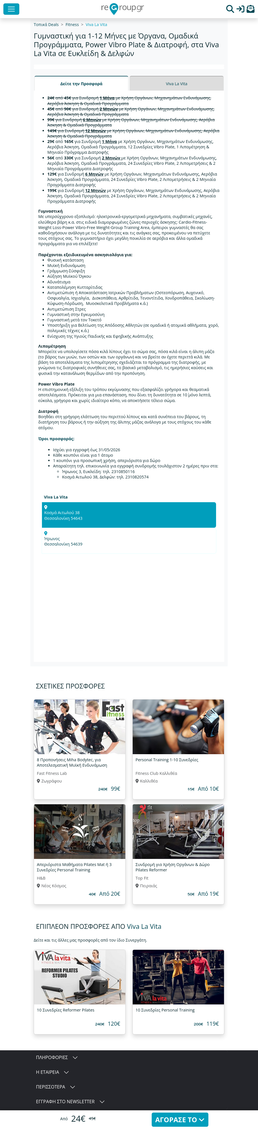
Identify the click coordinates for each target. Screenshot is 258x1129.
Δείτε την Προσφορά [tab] (81, 83)
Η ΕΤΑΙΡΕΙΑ (47, 1072)
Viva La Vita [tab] (176, 83)
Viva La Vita (96, 24)
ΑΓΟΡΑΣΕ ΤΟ (180, 1119)
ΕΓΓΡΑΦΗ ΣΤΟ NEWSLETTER (65, 1101)
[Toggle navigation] (11, 9)
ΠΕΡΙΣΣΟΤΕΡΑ (50, 1087)
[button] (251, 10)
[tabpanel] (129, 376)
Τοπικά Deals (46, 24)
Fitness (72, 24)
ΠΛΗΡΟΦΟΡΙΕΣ (52, 1057)
